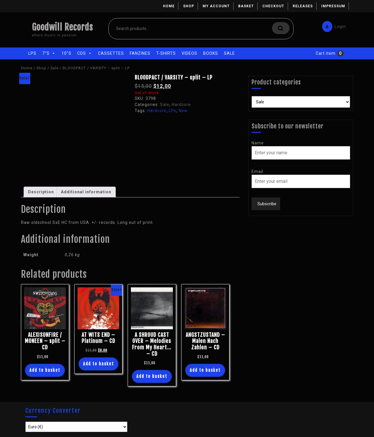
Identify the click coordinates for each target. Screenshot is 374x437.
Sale (229, 53)
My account (216, 6)
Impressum (333, 6)
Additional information (86, 192)
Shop (188, 6)
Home (169, 6)
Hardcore (181, 104)
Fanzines (140, 53)
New (183, 110)
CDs (84, 53)
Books (210, 53)
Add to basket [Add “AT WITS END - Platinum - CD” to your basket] (98, 363)
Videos (189, 53)
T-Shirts (166, 53)
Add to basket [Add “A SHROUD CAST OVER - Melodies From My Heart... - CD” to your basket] (151, 376)
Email (257, 171)
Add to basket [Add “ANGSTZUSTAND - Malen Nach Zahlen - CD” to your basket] (205, 370)
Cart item (326, 53)
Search (280, 28)
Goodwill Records (62, 27)
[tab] (41, 192)
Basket (246, 6)
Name (258, 143)
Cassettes (111, 53)
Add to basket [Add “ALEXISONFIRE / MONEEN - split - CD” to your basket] (44, 370)
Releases (303, 6)
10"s (66, 53)
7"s (49, 53)
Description (41, 192)
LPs (32, 53)
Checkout (273, 6)
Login (332, 25)
